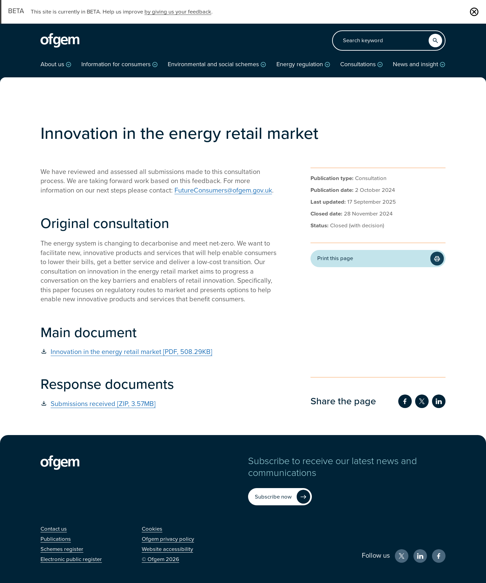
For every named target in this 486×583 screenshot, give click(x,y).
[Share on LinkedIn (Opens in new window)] (439, 401)
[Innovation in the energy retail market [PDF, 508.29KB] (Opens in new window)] (158, 352)
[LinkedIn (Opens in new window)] (420, 556)
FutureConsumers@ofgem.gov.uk (223, 190)
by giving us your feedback (177, 11)
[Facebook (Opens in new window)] (439, 556)
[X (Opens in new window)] (401, 556)
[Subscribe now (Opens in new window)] (280, 496)
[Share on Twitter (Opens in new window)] (422, 401)
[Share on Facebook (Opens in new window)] (405, 401)
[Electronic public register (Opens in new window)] (71, 559)
